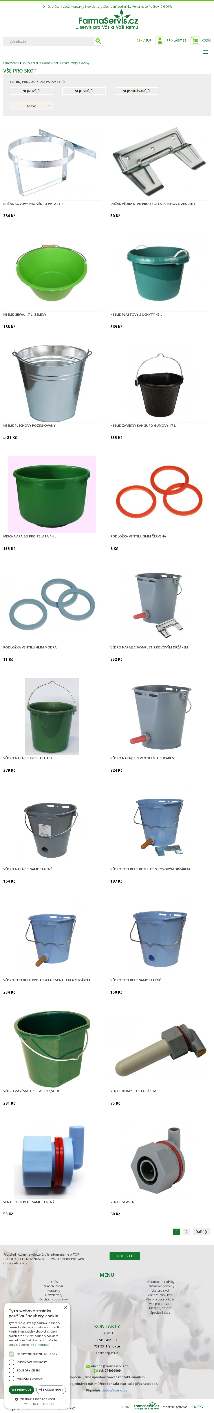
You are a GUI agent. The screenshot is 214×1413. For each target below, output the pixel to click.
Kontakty (77, 6)
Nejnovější (31, 91)
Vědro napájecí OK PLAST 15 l (28, 758)
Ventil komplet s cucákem (133, 1091)
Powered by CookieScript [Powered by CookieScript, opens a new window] (37, 1404)
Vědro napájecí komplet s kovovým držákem (149, 647)
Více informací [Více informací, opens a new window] (40, 1345)
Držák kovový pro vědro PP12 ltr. (33, 203)
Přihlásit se (176, 40)
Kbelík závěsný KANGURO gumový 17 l (143, 425)
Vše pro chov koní (160, 1295)
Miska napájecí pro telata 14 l (29, 536)
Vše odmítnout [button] (51, 1389)
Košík (206, 40)
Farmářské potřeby (160, 1286)
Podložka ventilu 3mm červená (138, 536)
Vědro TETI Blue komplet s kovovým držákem (150, 869)
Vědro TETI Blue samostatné (135, 980)
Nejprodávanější (136, 91)
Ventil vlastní (122, 1202)
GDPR (167, 6)
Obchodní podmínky (117, 6)
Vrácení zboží (61, 6)
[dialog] (37, 1356)
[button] (37, 1399)
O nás (46, 6)
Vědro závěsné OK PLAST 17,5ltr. (31, 1091)
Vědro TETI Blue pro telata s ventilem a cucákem (46, 980)
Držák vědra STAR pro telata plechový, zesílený (153, 203)
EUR (148, 40)
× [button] (65, 1307)
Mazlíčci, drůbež (160, 1308)
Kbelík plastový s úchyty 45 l (136, 314)
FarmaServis (10, 63)
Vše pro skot (30, 63)
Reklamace (140, 6)
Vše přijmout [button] (21, 1389)
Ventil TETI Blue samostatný (28, 1202)
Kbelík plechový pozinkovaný (29, 425)
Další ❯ (201, 1231)
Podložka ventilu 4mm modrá (30, 647)
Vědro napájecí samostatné (27, 869)
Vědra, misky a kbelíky (75, 63)
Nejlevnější (84, 91)
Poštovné (155, 6)
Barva (31, 106)
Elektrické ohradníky (160, 1282)
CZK (140, 40)
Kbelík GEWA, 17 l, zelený (24, 314)
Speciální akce (160, 1312)
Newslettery (93, 6)
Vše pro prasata (160, 1304)
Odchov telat (50, 63)
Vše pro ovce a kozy (160, 1299)
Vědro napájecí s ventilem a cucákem (142, 758)
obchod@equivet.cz (114, 1390)
